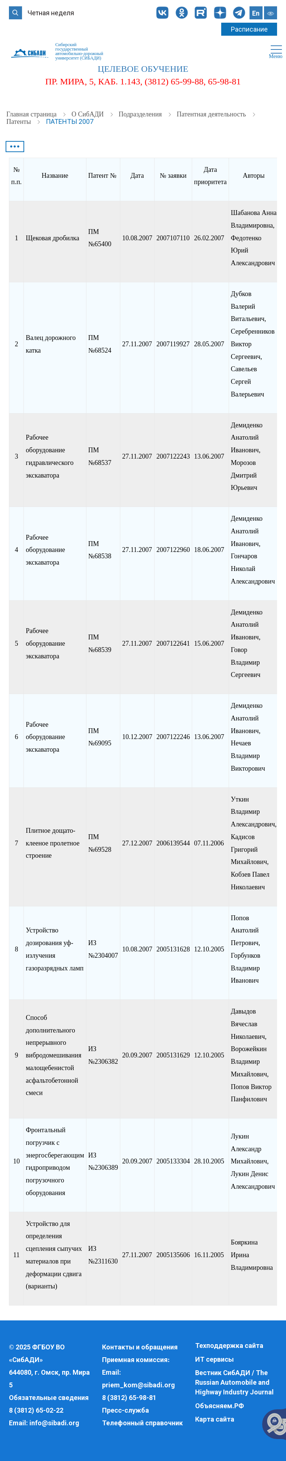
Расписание (249, 29)
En (256, 13)
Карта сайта (214, 1419)
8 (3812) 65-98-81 (129, 1397)
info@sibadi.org (54, 1423)
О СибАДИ (88, 114)
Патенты (19, 121)
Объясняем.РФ (219, 1406)
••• (15, 146)
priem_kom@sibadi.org (138, 1385)
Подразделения (140, 114)
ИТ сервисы (214, 1359)
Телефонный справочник (142, 1423)
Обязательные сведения (49, 1397)
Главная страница (32, 114)
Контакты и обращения (140, 1347)
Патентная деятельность (212, 114)
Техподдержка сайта (229, 1345)
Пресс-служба (125, 1410)
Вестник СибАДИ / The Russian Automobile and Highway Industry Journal (234, 1382)
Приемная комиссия (135, 1360)
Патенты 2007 (69, 121)
